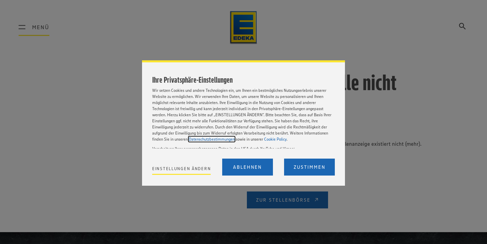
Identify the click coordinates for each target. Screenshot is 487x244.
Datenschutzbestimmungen (212, 139)
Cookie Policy (275, 139)
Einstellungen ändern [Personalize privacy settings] (181, 168)
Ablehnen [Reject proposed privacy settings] (247, 167)
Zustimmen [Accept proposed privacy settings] (309, 167)
